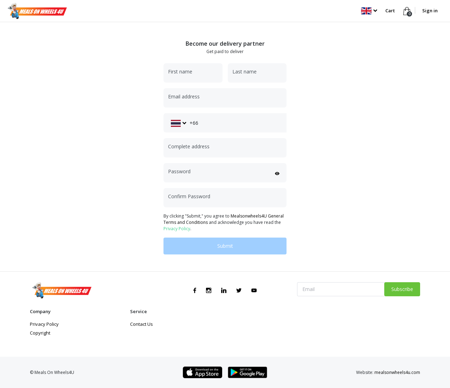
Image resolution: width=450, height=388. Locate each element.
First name (180, 71)
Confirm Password (189, 196)
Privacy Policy (176, 229)
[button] (369, 10)
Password (179, 171)
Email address (184, 96)
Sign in (430, 10)
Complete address (189, 146)
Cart (390, 10)
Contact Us (141, 324)
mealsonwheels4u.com (397, 372)
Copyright (40, 333)
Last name (244, 71)
